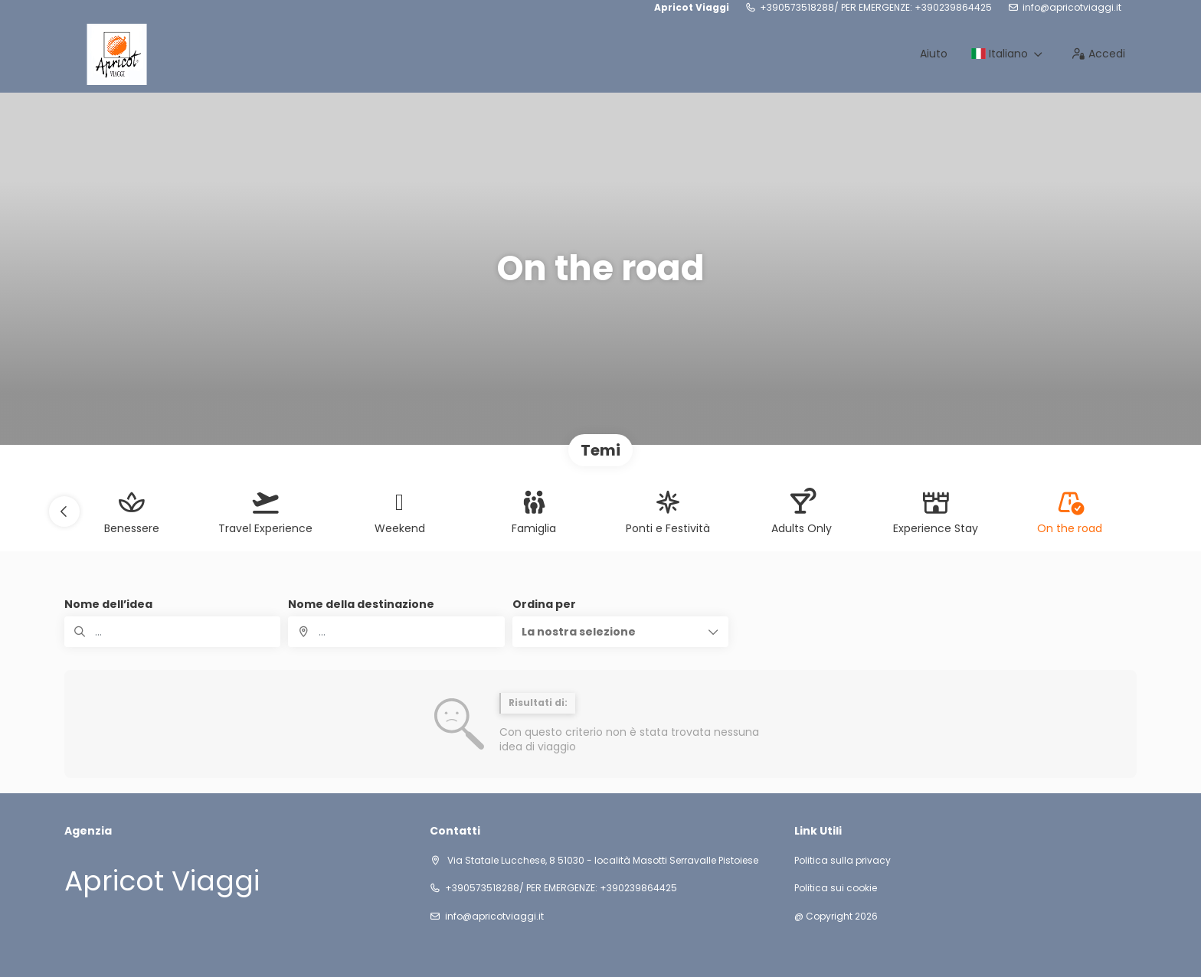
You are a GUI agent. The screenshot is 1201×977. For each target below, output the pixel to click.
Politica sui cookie (835, 888)
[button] (64, 511)
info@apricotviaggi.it (1072, 8)
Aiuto (933, 53)
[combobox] (396, 631)
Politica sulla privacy (842, 860)
